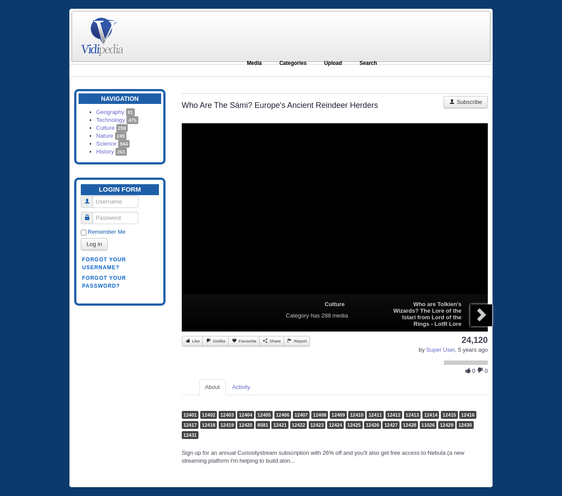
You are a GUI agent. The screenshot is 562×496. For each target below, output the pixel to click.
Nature (111, 135)
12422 (299, 425)
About (212, 387)
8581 (262, 425)
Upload (333, 63)
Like (192, 341)
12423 (317, 425)
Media (254, 63)
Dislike (215, 341)
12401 (190, 414)
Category (297, 315)
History (111, 151)
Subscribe (465, 102)
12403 (227, 414)
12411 (375, 414)
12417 (190, 425)
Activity (241, 387)
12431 (190, 435)
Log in (94, 244)
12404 (245, 414)
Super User (440, 349)
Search (368, 63)
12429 (447, 425)
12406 (283, 414)
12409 (338, 414)
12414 (431, 414)
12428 (410, 425)
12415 (449, 414)
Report (297, 341)
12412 (394, 414)
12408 (320, 414)
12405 (264, 414)
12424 (335, 425)
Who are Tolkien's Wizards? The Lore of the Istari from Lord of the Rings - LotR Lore (427, 314)
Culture (112, 128)
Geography (115, 112)
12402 (209, 414)
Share (271, 341)
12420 (245, 425)
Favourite (243, 341)
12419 (227, 425)
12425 (354, 425)
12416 (468, 414)
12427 (391, 425)
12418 (209, 425)
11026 (428, 425)
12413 (412, 414)
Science (113, 143)
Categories (292, 63)
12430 (465, 425)
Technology (117, 120)
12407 (301, 414)
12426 (372, 425)
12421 (280, 425)
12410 (357, 414)
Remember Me (107, 231)
